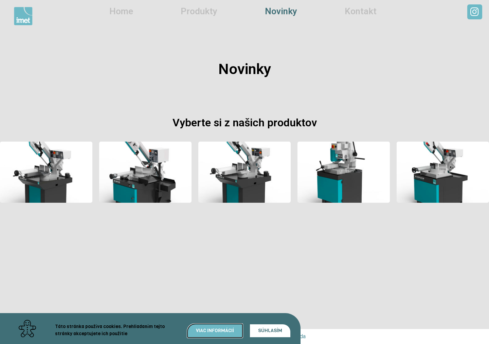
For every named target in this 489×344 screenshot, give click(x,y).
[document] (244, 172)
